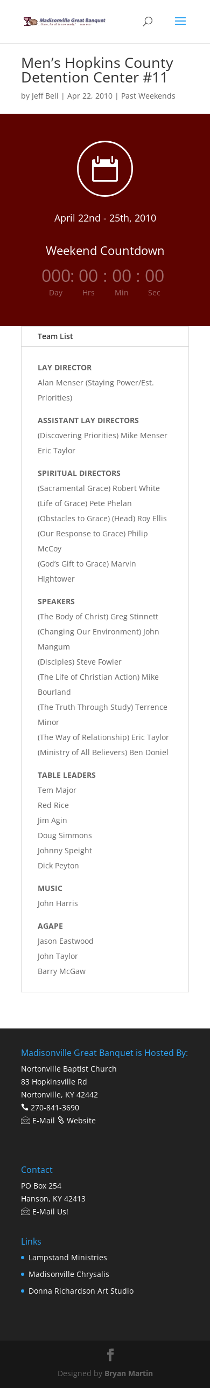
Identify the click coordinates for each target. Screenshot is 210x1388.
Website (76, 1120)
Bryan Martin (128, 1373)
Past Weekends (148, 96)
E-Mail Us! (44, 1211)
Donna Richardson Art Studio (81, 1291)
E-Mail (38, 1120)
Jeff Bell (45, 96)
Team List (55, 336)
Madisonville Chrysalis (69, 1274)
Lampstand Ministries (68, 1257)
